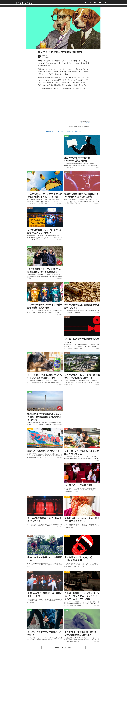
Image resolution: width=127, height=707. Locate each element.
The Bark (88, 123)
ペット (71, 127)
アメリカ (87, 127)
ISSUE (66, 137)
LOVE (66, 430)
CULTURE (67, 173)
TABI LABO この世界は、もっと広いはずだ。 (63, 132)
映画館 (75, 127)
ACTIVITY (30, 430)
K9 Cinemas (83, 123)
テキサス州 (81, 127)
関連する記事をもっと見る (63, 648)
